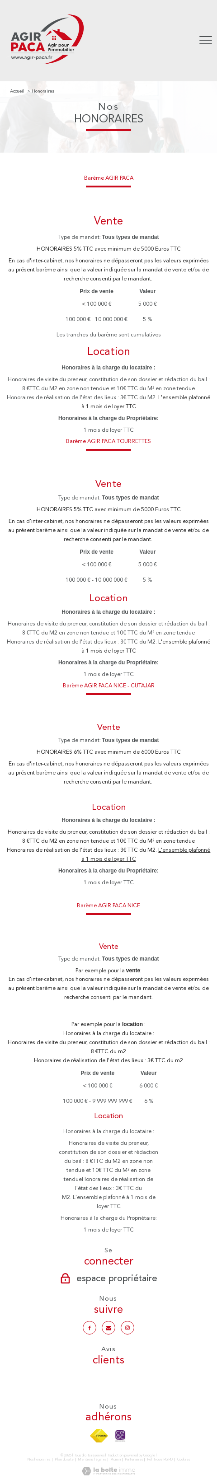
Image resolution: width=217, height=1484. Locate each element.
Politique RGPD (160, 1459)
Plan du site (64, 1459)
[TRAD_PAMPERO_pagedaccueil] (47, 65)
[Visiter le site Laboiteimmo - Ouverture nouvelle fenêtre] (108, 1473)
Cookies (183, 1459)
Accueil (17, 91)
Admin (116, 1459)
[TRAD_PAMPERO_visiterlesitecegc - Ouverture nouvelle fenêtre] (120, 1435)
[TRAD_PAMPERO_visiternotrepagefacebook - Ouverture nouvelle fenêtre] (89, 1328)
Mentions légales (92, 1459)
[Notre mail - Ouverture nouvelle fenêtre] (108, 1328)
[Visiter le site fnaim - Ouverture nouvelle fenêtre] (99, 1435)
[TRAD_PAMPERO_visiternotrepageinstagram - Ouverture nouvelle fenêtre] (127, 1328)
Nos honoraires (38, 1459)
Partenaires (134, 1459)
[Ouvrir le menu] (205, 40)
